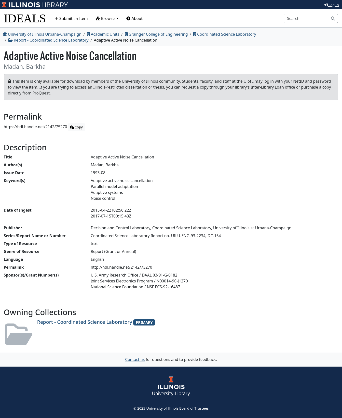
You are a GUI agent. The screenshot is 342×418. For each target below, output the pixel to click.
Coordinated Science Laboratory (224, 34)
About (134, 18)
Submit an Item (71, 18)
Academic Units (103, 34)
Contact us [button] (135, 359)
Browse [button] (106, 18)
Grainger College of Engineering (156, 34)
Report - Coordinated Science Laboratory (48, 40)
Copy (76, 127)
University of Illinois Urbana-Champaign (42, 34)
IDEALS (25, 18)
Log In (331, 4)
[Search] (306, 18)
